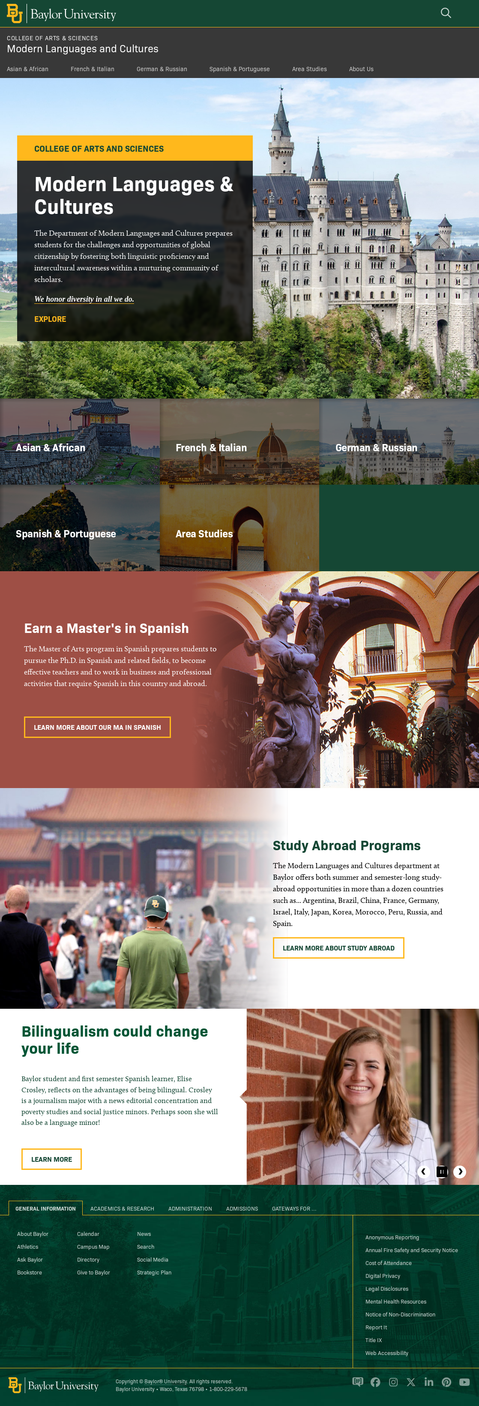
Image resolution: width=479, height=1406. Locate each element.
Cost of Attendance (388, 1262)
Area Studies (309, 68)
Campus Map (93, 1246)
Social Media (152, 1259)
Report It (376, 1327)
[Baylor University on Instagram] (392, 1386)
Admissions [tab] (242, 1208)
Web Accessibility (386, 1352)
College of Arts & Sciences (52, 37)
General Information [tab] (45, 1208)
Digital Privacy (382, 1275)
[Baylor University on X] (409, 1386)
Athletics (27, 1246)
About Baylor (32, 1233)
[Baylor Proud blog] (356, 1386)
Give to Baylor (93, 1272)
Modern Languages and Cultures (83, 48)
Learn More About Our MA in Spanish (97, 726)
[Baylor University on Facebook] (374, 1386)
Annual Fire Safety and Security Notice (411, 1249)
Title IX (373, 1339)
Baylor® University (165, 1381)
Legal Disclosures (386, 1288)
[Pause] (441, 1172)
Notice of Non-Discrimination (400, 1314)
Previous (423, 1172)
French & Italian (92, 68)
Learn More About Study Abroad (339, 947)
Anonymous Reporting (392, 1237)
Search (145, 1246)
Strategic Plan (154, 1272)
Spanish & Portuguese (240, 68)
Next (459, 1172)
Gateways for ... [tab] (294, 1208)
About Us (361, 68)
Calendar (88, 1233)
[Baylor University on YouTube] (462, 1386)
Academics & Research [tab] (122, 1208)
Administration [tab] (190, 1208)
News (144, 1233)
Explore (50, 319)
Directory (88, 1259)
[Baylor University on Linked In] (427, 1386)
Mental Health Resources (395, 1301)
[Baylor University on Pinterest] (445, 1386)
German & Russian (162, 68)
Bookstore (29, 1272)
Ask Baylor (30, 1259)
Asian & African (27, 68)
